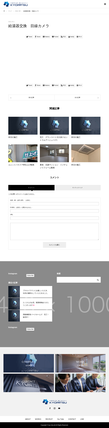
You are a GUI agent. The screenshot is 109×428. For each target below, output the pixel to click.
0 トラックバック (78, 187)
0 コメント (31, 187)
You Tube (60, 419)
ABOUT (28, 419)
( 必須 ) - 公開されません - (21, 207)
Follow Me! (30, 275)
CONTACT (72, 419)
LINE (82, 419)
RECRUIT (49, 419)
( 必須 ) (20, 200)
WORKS (38, 419)
